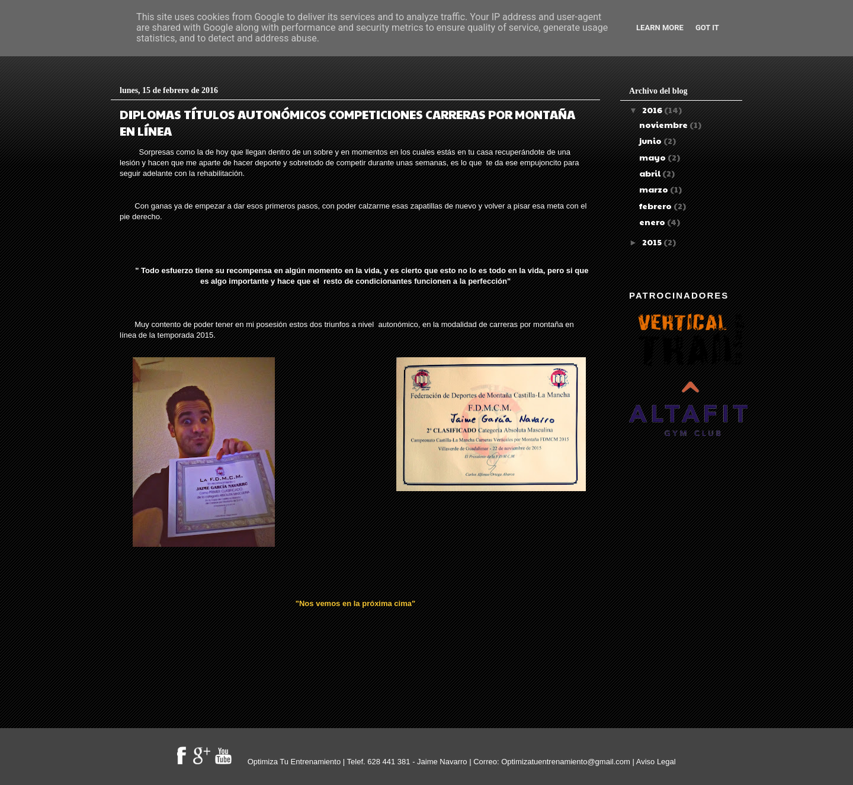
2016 (653, 110)
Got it (707, 27)
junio (651, 140)
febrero (656, 206)
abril (650, 173)
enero (653, 222)
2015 (652, 242)
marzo (654, 189)
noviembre (664, 124)
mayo (653, 157)
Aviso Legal (656, 761)
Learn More (660, 27)
